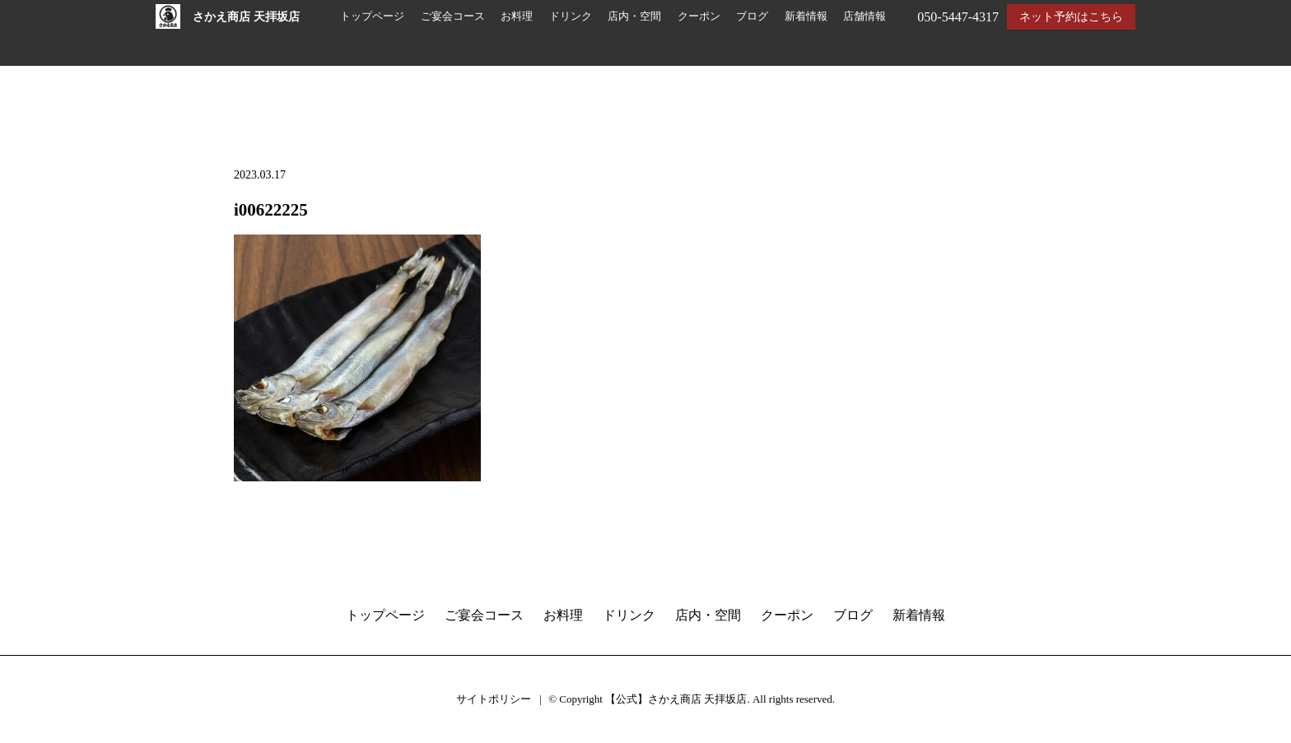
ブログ (752, 16)
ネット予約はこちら (1071, 17)
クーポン (699, 16)
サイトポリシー (493, 699)
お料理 (517, 16)
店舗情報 (864, 16)
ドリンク (570, 16)
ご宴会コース (453, 16)
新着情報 (806, 16)
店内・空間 (634, 16)
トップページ (372, 16)
